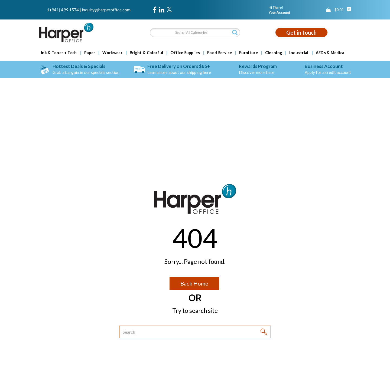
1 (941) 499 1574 (63, 9)
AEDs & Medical (331, 53)
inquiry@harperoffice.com (106, 9)
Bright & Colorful (146, 53)
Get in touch (301, 32)
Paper (89, 53)
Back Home (194, 283)
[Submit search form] (234, 32)
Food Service (219, 53)
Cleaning (273, 53)
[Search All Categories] (195, 32)
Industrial (298, 53)
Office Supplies (185, 53)
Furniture (248, 53)
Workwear (112, 53)
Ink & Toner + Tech (59, 53)
